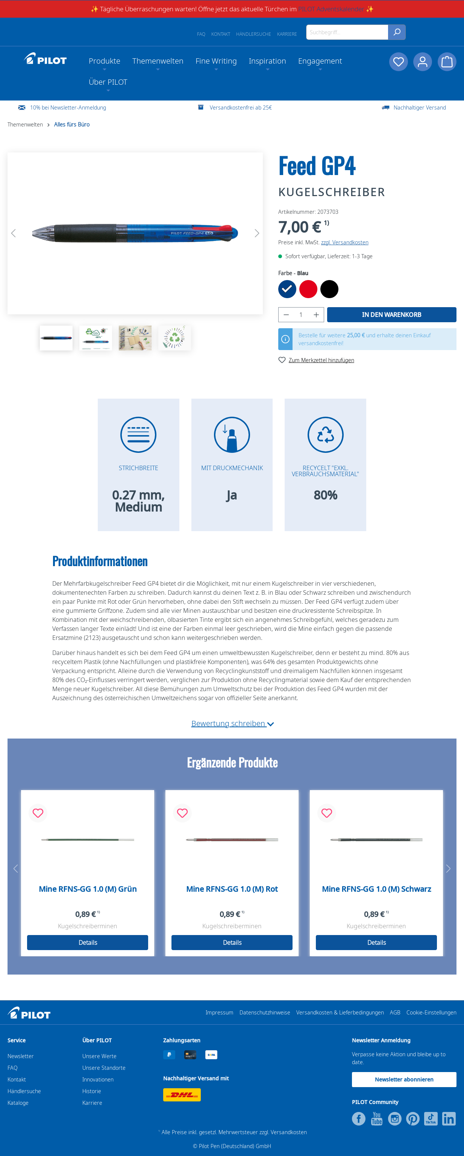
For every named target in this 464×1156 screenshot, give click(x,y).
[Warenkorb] (447, 61)
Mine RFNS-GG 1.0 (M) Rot (232, 889)
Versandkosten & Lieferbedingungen (340, 1012)
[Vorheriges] (13, 233)
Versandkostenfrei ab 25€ (241, 107)
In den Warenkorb (392, 315)
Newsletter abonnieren (404, 1079)
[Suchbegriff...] (347, 32)
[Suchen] (397, 32)
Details (88, 942)
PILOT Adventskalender (331, 9)
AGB (395, 1012)
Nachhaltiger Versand (420, 107)
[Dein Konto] (422, 61)
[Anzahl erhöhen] (316, 314)
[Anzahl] (301, 314)
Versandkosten (289, 1132)
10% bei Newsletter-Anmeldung (68, 107)
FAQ (201, 34)
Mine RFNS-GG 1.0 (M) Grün (88, 889)
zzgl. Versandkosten (344, 242)
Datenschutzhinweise (265, 1012)
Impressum (220, 1012)
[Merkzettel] (397, 61)
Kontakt (220, 34)
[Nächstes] (257, 233)
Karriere (287, 34)
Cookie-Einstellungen (431, 1012)
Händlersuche (253, 34)
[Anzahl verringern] (286, 314)
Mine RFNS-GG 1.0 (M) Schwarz (376, 889)
